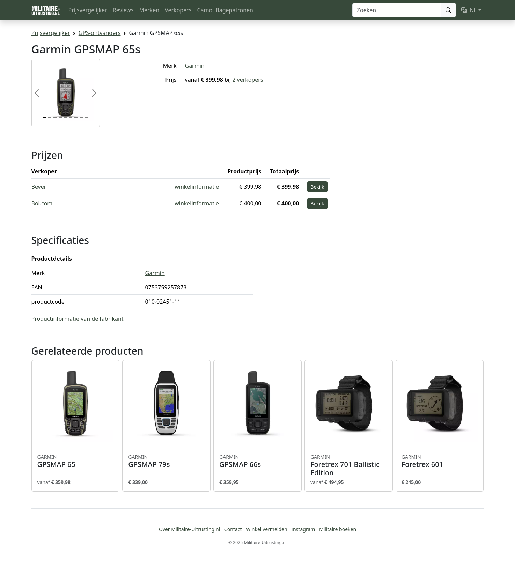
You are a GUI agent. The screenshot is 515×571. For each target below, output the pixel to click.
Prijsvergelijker (87, 10)
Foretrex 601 (440, 461)
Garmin (195, 66)
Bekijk (317, 186)
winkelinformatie (197, 186)
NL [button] (469, 10)
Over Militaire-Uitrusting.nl (189, 529)
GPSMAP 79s (166, 461)
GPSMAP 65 (75, 461)
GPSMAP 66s (257, 461)
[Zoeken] (396, 10)
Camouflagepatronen (225, 10)
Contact (233, 529)
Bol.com (42, 203)
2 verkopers (247, 80)
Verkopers (178, 10)
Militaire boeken (337, 529)
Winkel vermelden (266, 529)
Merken (149, 10)
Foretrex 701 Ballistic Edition (348, 465)
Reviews (123, 10)
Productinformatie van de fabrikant (77, 319)
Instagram (303, 529)
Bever (38, 186)
